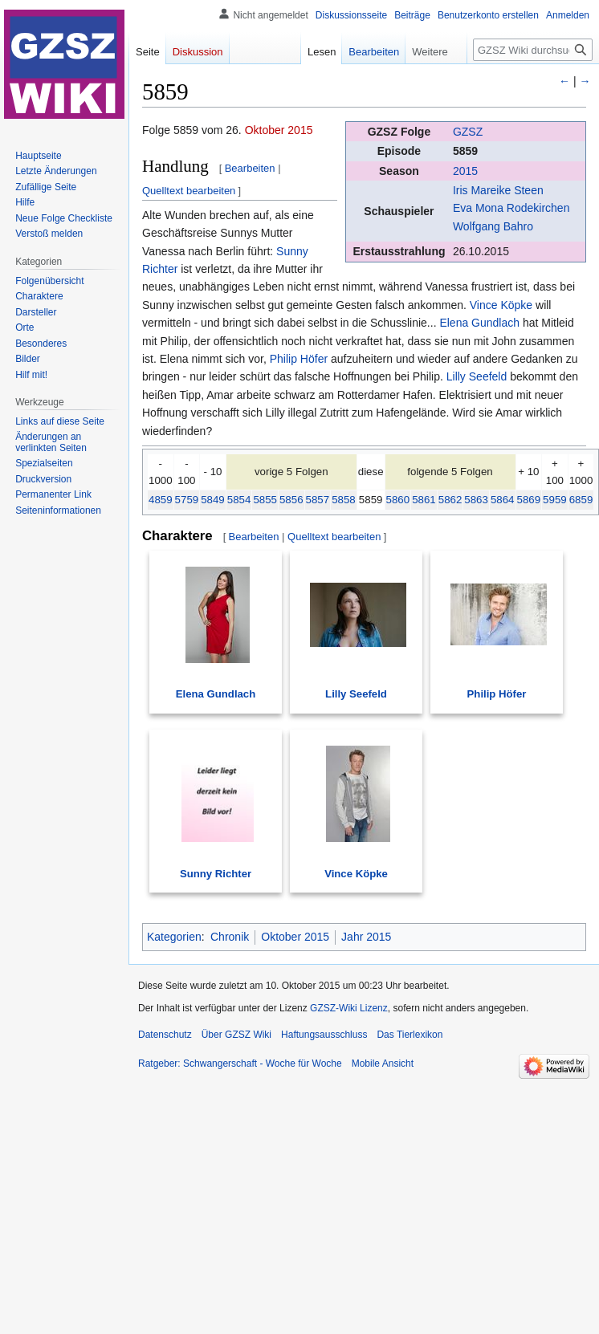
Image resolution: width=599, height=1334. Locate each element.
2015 (465, 171)
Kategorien (174, 936)
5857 (318, 500)
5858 (344, 500)
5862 (450, 500)
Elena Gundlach (479, 322)
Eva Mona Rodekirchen (511, 207)
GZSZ (468, 131)
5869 (529, 500)
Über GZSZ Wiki (236, 1034)
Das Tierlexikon (409, 1034)
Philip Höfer (299, 358)
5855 (265, 500)
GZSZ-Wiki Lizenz (349, 1008)
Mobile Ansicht (383, 1063)
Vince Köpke (501, 305)
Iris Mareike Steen (498, 190)
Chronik (229, 936)
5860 (398, 500)
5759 (187, 500)
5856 (291, 500)
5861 (424, 500)
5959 (555, 500)
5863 (476, 500)
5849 (213, 500)
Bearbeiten (250, 168)
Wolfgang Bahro (493, 226)
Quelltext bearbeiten (188, 191)
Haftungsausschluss (324, 1034)
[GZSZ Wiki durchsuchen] (533, 50)
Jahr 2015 (366, 936)
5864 (503, 500)
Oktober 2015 (279, 130)
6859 (581, 500)
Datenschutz (165, 1034)
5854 (239, 500)
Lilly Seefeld (476, 376)
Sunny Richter (215, 874)
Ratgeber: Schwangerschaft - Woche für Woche (240, 1063)
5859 (465, 150)
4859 (161, 500)
